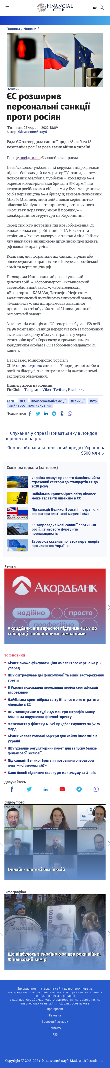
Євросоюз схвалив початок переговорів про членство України (65, 543)
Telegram (32, 389)
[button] (101, 7)
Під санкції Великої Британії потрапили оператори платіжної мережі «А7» (65, 511)
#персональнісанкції (48, 401)
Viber (47, 389)
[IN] (46, 414)
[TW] (38, 413)
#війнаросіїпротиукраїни (29, 405)
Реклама (55, 1015)
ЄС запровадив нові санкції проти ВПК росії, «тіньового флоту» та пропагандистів (64, 529)
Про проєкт (55, 1009)
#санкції (78, 401)
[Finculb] (12, 790)
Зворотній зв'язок (55, 1022)
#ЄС (23, 401)
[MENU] (7, 7)
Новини (13, 89)
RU (95, 7)
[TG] (54, 413)
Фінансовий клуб (32, 132)
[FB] (30, 413)
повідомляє (29, 157)
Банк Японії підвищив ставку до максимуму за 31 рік (52, 773)
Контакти (55, 1028)
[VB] (70, 413)
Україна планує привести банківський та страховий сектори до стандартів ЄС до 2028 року (66, 482)
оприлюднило (29, 365)
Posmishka (94, 1061)
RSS (55, 1034)
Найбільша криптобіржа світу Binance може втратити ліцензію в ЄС (64, 496)
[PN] (62, 413)
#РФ (93, 401)
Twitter (59, 389)
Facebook (76, 389)
